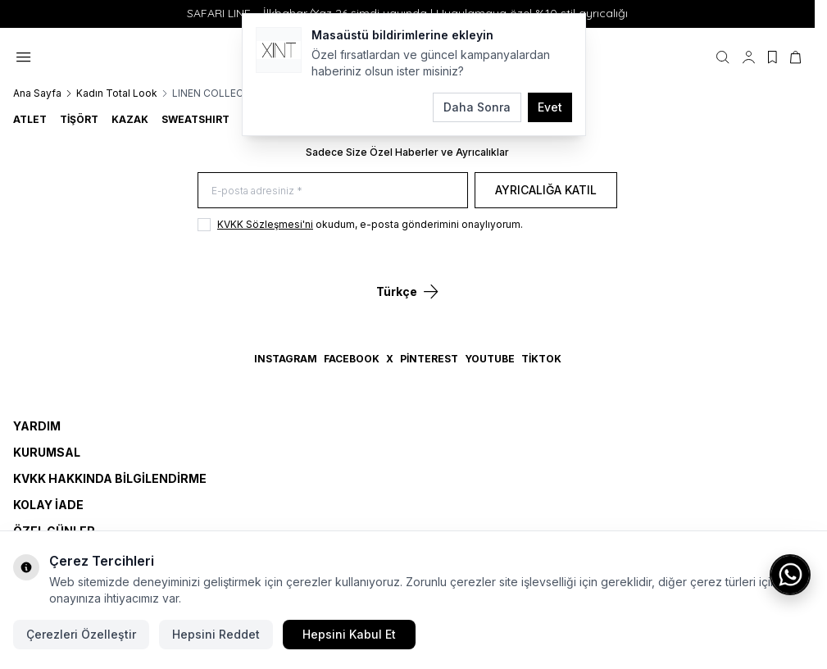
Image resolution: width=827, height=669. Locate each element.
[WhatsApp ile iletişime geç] (790, 574)
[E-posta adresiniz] (333, 190)
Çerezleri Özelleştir (81, 634)
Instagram (285, 359)
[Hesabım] (749, 57)
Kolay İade (48, 505)
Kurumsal (46, 452)
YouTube (490, 359)
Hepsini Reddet (216, 634)
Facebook (351, 359)
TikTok (541, 359)
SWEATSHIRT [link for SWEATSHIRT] (195, 119)
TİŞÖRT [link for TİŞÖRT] (79, 119)
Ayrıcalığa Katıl (546, 190)
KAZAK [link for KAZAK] (129, 119)
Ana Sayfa (37, 93)
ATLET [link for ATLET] (30, 119)
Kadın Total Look (116, 93)
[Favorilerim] (772, 57)
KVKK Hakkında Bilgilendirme (110, 478)
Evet (550, 107)
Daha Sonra (477, 107)
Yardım (37, 426)
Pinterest (429, 359)
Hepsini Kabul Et (349, 634)
